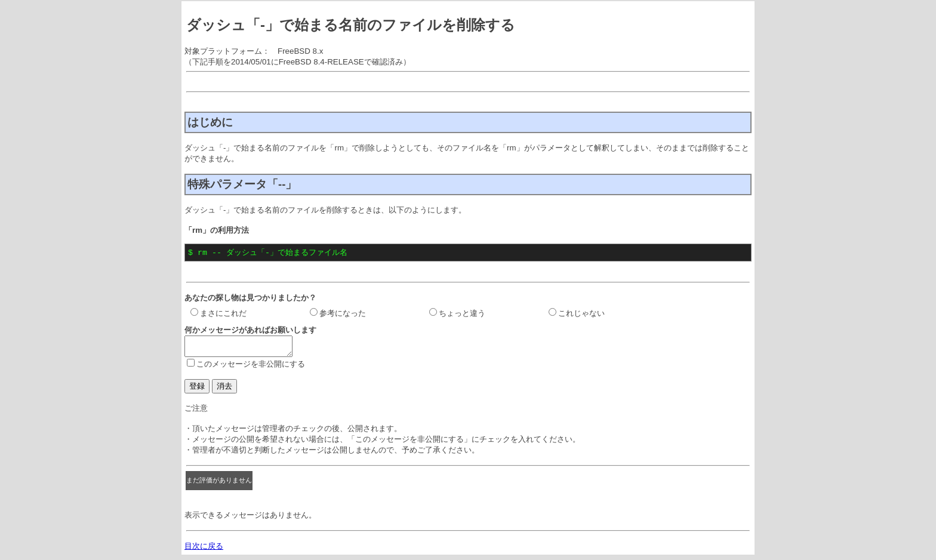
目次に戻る (203, 550)
